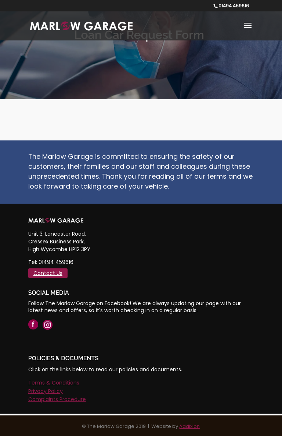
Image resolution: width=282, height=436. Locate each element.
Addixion (189, 426)
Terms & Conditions (53, 382)
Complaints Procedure (57, 399)
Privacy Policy (45, 391)
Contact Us (47, 273)
